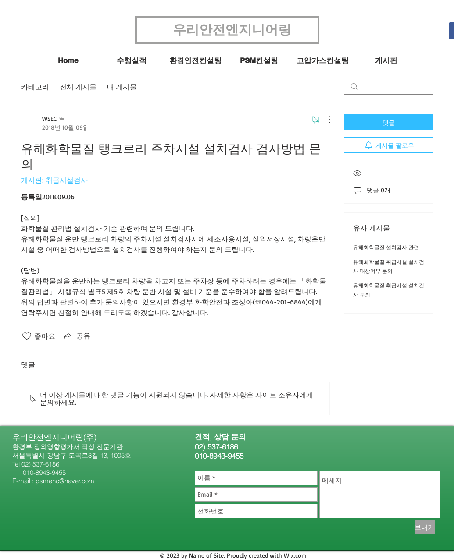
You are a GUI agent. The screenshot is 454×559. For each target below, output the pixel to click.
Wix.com (295, 555)
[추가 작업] (324, 119)
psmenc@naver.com (65, 481)
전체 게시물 (78, 86)
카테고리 (35, 86)
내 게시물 (122, 86)
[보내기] (425, 527)
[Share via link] (76, 336)
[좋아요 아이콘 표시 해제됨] (26, 336)
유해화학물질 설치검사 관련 (386, 247)
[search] (388, 87)
